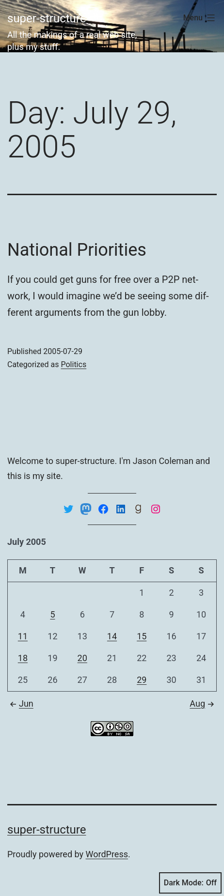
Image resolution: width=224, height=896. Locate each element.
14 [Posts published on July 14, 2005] (112, 636)
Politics (73, 364)
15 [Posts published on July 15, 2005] (141, 636)
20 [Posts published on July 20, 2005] (82, 658)
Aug (203, 703)
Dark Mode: (190, 883)
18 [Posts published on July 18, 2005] (23, 658)
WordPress (107, 854)
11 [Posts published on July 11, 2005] (23, 636)
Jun (20, 703)
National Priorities (76, 250)
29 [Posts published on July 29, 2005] (141, 680)
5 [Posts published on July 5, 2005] (52, 614)
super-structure (46, 18)
